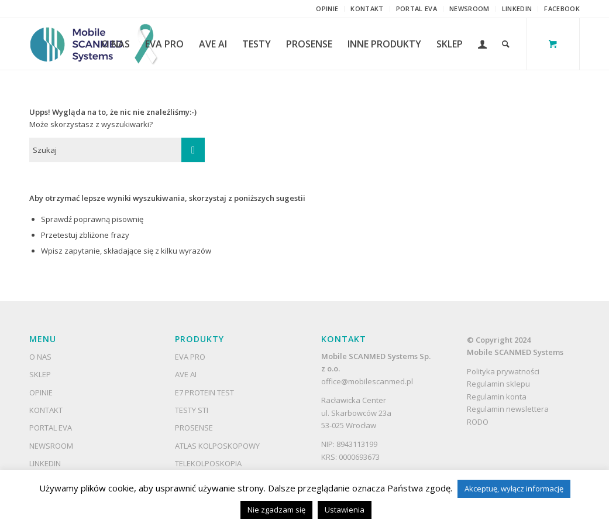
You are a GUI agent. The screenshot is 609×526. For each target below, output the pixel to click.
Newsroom (469, 8)
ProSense (194, 427)
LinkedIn (517, 8)
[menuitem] (327, 9)
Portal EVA (416, 8)
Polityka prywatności (503, 371)
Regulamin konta (497, 396)
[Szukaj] (505, 44)
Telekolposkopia (208, 463)
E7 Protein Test (204, 392)
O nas (40, 356)
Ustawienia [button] (344, 509)
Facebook (562, 8)
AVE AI (186, 374)
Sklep (40, 374)
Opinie (327, 8)
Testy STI (191, 410)
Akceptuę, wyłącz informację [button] (514, 488)
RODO (477, 421)
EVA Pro (190, 356)
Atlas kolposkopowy (217, 445)
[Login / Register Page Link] (482, 44)
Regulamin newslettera (508, 409)
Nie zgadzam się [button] (276, 509)
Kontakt (366, 8)
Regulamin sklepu (499, 383)
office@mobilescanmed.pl (367, 381)
